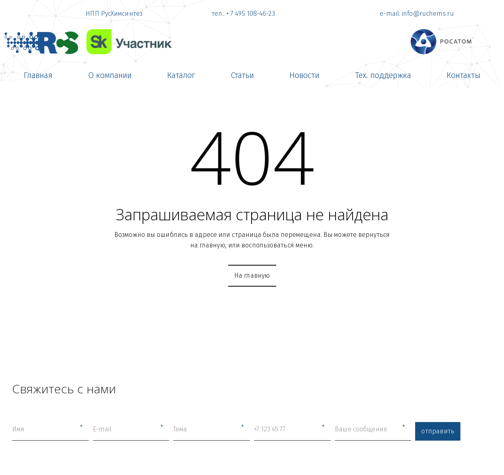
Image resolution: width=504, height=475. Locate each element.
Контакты (464, 75)
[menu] (252, 75)
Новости (304, 75)
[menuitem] (38, 75)
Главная (38, 75)
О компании (110, 75)
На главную (252, 275)
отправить (437, 431)
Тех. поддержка (383, 75)
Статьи (242, 75)
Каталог (181, 75)
